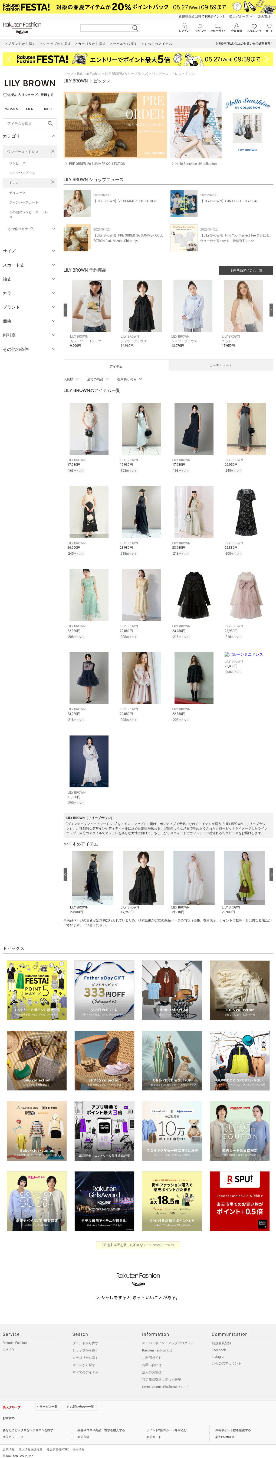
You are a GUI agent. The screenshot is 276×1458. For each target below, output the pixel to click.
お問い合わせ (152, 1361)
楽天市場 (264, 16)
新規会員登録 (221, 1339)
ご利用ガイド (152, 1354)
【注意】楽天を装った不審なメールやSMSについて (138, 1241)
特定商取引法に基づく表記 (161, 1375)
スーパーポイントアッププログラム (168, 1339)
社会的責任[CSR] (57, 1445)
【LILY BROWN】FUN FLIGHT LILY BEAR (229, 201)
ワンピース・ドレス (23, 152)
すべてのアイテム (85, 1368)
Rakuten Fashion (89, 74)
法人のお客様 (152, 1368)
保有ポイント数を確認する (233, 1426)
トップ (68, 74)
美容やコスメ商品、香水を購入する (101, 1426)
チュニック (17, 193)
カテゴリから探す (85, 1354)
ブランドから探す (85, 1339)
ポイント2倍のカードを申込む (166, 1426)
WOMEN (11, 109)
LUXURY (9, 1345)
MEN (30, 109)
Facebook (219, 1346)
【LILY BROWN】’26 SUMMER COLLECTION (125, 201)
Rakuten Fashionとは (157, 1346)
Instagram (219, 1352)
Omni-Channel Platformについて (165, 1383)
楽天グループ (239, 16)
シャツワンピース (22, 173)
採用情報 (78, 1445)
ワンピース (17, 163)
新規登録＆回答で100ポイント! (201, 16)
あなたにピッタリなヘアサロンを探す (28, 1426)
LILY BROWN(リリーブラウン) (126, 74)
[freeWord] (30, 123)
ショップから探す (85, 1346)
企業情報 (9, 1445)
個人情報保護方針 (30, 1445)
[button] (92, 318)
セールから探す (84, 1361)
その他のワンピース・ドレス (28, 214)
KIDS (48, 109)
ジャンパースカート (23, 202)
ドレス (14, 183)
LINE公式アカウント (226, 1359)
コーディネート (220, 365)
